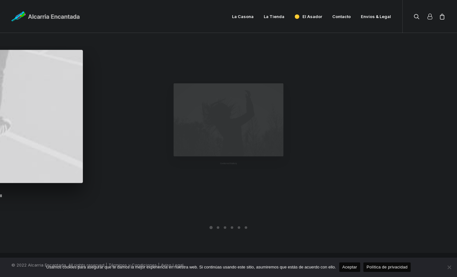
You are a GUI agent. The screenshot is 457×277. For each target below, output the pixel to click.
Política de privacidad (387, 267)
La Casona (243, 16)
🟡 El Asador (308, 16)
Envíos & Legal (376, 16)
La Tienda (274, 16)
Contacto (341, 16)
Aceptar (349, 267)
